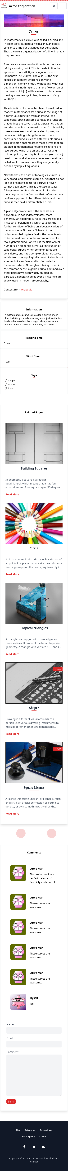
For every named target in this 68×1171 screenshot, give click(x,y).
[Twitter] (34, 1146)
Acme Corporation (18, 6)
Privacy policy (28, 1136)
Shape (11, 380)
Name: (10, 1024)
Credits (42, 1136)
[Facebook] (24, 1146)
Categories (30, 1130)
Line (10, 388)
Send (11, 1101)
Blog (18, 1130)
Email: (10, 1038)
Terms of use (46, 1130)
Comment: (12, 1052)
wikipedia (26, 289)
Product (12, 384)
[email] (43, 1146)
